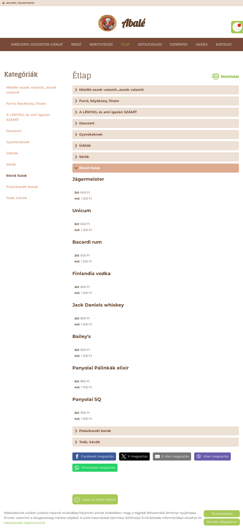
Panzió (76, 44)
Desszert (14, 131)
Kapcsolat (224, 44)
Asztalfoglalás (150, 44)
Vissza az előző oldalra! (99, 500)
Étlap (125, 44)
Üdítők (12, 153)
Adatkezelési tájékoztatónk (24, 523)
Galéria (202, 44)
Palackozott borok (22, 187)
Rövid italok (16, 176)
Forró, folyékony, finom (26, 104)
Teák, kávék (16, 198)
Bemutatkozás (101, 44)
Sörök (11, 164)
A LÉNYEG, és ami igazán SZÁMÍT (28, 117)
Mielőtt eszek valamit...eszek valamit (31, 89)
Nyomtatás (230, 76)
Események (179, 44)
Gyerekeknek (18, 142)
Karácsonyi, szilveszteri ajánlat (37, 44)
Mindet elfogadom (221, 522)
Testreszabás (221, 514)
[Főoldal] (107, 23)
